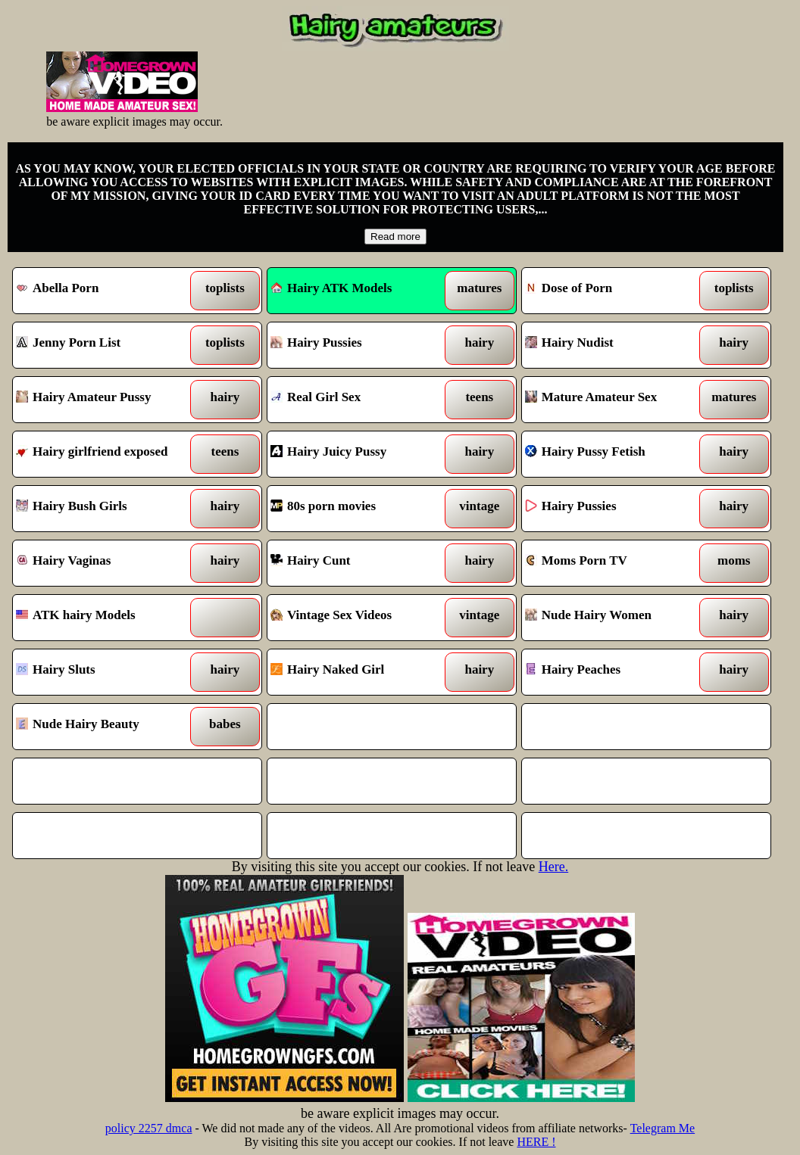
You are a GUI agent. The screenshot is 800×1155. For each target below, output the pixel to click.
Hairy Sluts (105, 672)
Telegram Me (662, 1128)
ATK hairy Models (105, 617)
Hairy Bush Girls (105, 508)
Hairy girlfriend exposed (105, 454)
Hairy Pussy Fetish (614, 454)
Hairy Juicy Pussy (359, 454)
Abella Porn (105, 290)
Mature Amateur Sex (614, 399)
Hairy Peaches (614, 672)
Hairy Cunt (359, 563)
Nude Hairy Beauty (105, 726)
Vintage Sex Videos (359, 617)
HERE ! (536, 1141)
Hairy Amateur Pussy (105, 399)
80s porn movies (359, 508)
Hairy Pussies (359, 345)
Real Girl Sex (359, 399)
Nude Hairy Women (614, 617)
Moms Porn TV (614, 563)
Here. (553, 866)
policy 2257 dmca (148, 1128)
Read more (395, 236)
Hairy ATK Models (331, 288)
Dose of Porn (614, 290)
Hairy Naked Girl (359, 672)
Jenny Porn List (105, 345)
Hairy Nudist (614, 345)
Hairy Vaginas (105, 563)
